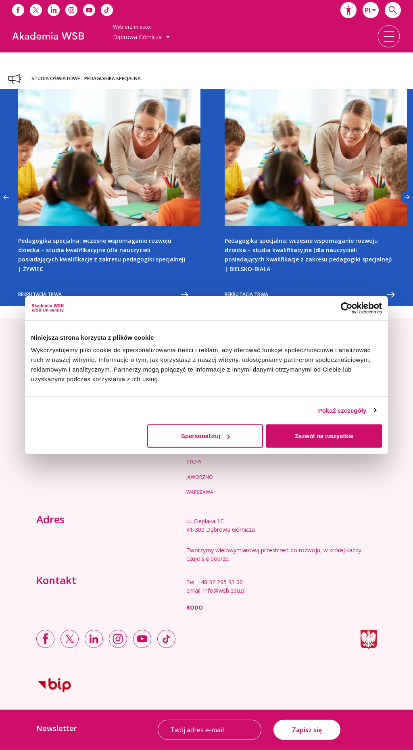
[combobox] (371, 10)
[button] (348, 10)
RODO (194, 607)
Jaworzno (199, 477)
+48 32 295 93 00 (220, 582)
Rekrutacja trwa (103, 295)
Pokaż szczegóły (342, 410)
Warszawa (199, 492)
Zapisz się (307, 729)
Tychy (194, 461)
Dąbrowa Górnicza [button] (141, 37)
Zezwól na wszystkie (324, 435)
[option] (103, 197)
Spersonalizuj (205, 435)
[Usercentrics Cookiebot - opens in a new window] (346, 308)
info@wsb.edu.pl (224, 590)
